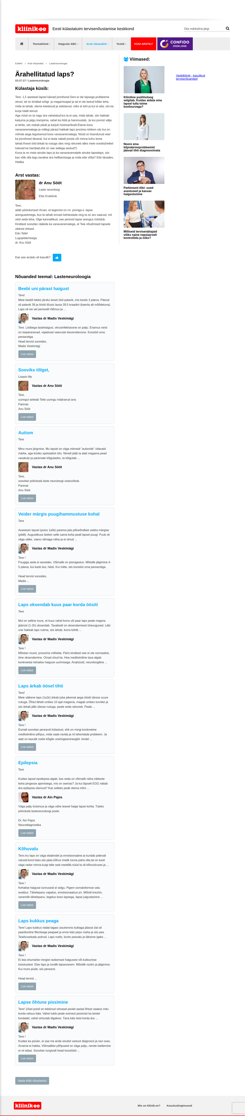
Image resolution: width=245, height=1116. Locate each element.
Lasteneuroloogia (58, 63)
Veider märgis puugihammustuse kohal (59, 514)
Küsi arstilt (143, 43)
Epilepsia (27, 762)
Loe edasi (27, 354)
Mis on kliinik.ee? (149, 1105)
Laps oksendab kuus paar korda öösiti (58, 604)
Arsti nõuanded (96, 43)
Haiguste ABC (67, 43)
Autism (25, 432)
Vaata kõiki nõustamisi (32, 1080)
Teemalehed (40, 43)
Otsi (227, 28)
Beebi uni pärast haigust (43, 288)
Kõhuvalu (28, 848)
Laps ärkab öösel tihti (40, 685)
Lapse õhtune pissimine (43, 1002)
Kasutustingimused (179, 1105)
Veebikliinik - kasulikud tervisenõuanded (190, 77)
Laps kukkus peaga (38, 920)
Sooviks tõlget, (33, 369)
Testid (120, 43)
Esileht (18, 63)
